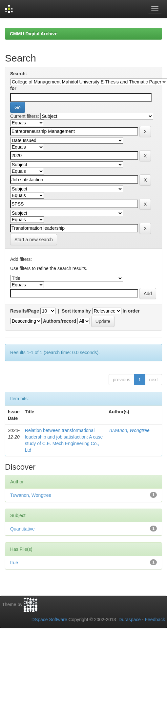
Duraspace (129, 619)
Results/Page (24, 311)
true (14, 562)
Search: (18, 73)
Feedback (155, 619)
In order (131, 311)
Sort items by (76, 311)
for (13, 88)
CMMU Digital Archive (33, 33)
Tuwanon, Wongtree (129, 430)
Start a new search (33, 239)
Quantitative (22, 528)
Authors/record (59, 321)
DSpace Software (49, 619)
